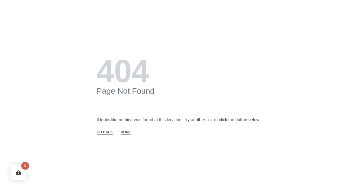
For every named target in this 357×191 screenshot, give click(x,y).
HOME (126, 132)
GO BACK (105, 132)
